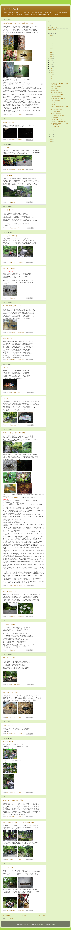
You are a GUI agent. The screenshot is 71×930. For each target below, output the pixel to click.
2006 (51, 143)
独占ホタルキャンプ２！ (10, 591)
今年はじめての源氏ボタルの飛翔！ (13, 800)
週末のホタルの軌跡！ (9, 122)
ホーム (24, 915)
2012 (51, 62)
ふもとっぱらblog (52, 29)
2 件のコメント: (20, 616)
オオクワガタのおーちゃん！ (11, 692)
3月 (52, 132)
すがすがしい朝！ (8, 175)
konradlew (41, 924)
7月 (52, 80)
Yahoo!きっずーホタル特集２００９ (11, 497)
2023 (51, 41)
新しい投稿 (6, 915)
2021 (51, 45)
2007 (51, 141)
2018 (51, 50)
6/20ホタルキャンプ (9, 338)
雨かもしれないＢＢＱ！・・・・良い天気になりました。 (20, 822)
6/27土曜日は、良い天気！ (11, 210)
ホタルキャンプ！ (8, 725)
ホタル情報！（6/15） (9, 624)
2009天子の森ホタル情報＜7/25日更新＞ (15, 433)
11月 (52, 72)
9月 (52, 76)
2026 (51, 35)
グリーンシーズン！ (9, 867)
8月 (52, 78)
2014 (51, 58)
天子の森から (11, 8)
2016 (51, 54)
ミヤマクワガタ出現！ (9, 268)
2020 (51, 46)
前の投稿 (42, 915)
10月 (52, 74)
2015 (51, 56)
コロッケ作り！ (7, 147)
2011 (51, 64)
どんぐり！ (6, 367)
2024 (51, 39)
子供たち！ (6, 398)
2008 (51, 139)
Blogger (53, 924)
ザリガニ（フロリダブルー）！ (12, 306)
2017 (51, 52)
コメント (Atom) (9, 918)
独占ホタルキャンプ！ (9, 658)
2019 (51, 48)
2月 (52, 134)
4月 (52, 130)
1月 (52, 136)
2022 (51, 43)
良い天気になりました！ (10, 741)
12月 (52, 70)
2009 (51, 68)
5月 (52, 128)
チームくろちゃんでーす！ (11, 236)
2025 (51, 37)
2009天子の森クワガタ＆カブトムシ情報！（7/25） (18, 23)
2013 (51, 60)
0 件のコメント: (20, 114)
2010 (51, 66)
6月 (52, 81)
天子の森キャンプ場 (52, 27)
